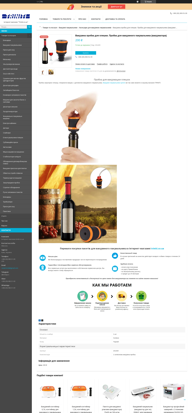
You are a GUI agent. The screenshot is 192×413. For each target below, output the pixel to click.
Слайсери (7, 133)
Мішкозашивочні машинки (13, 152)
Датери (6, 128)
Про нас (4, 221)
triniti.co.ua (157, 248)
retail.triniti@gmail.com (9, 268)
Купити (86, 53)
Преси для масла (9, 54)
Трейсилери (7, 202)
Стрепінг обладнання (11, 187)
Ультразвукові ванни (11, 64)
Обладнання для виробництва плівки (15, 162)
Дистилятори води (10, 69)
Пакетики (7, 211)
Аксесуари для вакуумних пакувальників (95, 28)
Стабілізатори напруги (12, 156)
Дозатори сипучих (10, 107)
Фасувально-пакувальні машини (12, 117)
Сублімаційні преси (10, 142)
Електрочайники (9, 123)
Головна (43, 19)
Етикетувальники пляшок (13, 137)
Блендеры (7, 197)
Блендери (7, 40)
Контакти (95, 19)
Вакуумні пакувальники (12, 45)
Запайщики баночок (11, 90)
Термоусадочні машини (12, 178)
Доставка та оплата (115, 19)
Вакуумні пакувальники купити (114, 83)
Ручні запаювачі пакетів (12, 192)
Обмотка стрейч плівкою (13, 173)
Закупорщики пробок (11, 183)
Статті (3, 216)
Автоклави (7, 147)
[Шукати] (29, 27)
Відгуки (4, 225)
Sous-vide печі (8, 74)
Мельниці (7, 59)
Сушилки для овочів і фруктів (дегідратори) (14, 79)
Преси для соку (9, 50)
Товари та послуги (8, 35)
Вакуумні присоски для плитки (15, 168)
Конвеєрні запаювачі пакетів (14, 95)
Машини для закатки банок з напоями (14, 101)
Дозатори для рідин (10, 85)
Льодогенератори (10, 111)
